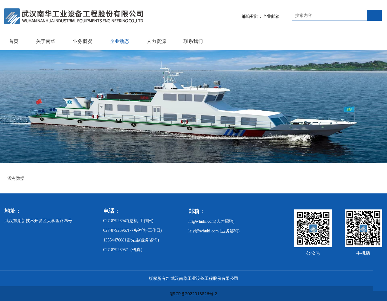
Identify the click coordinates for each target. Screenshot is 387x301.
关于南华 (45, 41)
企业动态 (119, 41)
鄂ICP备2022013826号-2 (193, 293)
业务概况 (82, 41)
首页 (13, 41)
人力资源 (156, 41)
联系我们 (193, 41)
